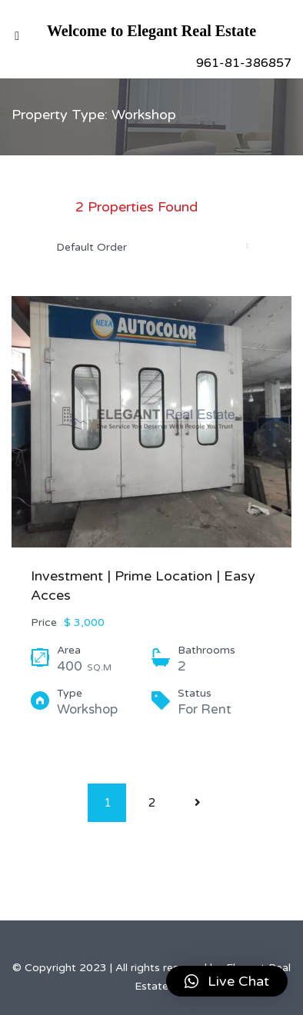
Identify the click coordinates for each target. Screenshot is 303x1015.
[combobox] (151, 246)
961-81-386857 (243, 63)
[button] (227, 981)
